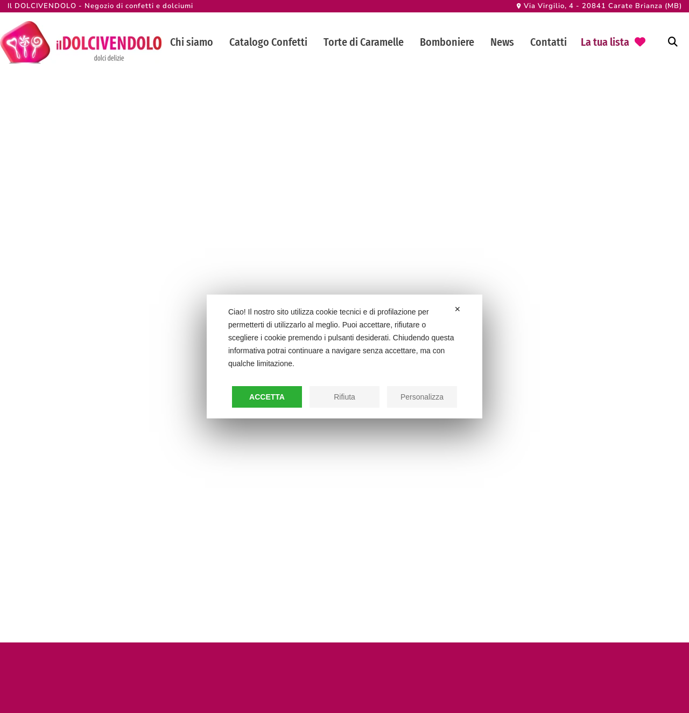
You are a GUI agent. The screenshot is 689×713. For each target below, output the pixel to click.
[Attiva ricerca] (673, 42)
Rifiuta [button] (344, 397)
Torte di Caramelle (364, 42)
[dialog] (344, 356)
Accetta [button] (267, 397)
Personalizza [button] (422, 397)
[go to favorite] (613, 42)
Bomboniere (447, 42)
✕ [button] (457, 309)
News (502, 42)
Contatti (548, 42)
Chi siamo (191, 42)
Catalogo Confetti (268, 42)
